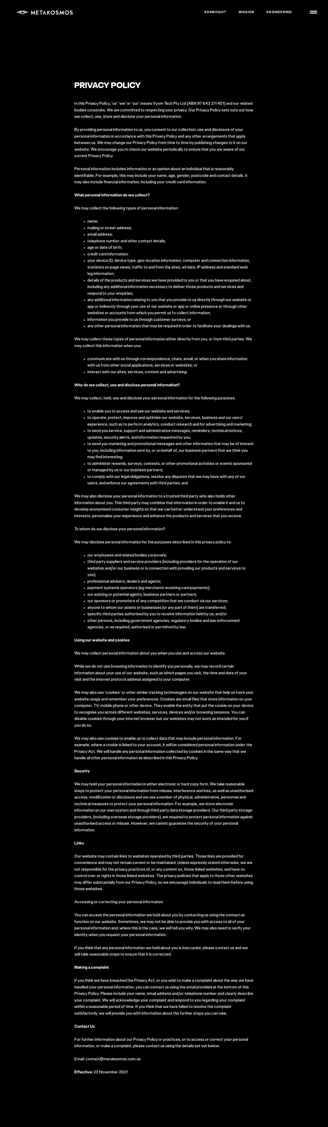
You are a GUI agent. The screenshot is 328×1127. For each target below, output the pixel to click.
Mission (245, 12)
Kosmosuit (215, 12)
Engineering (278, 12)
